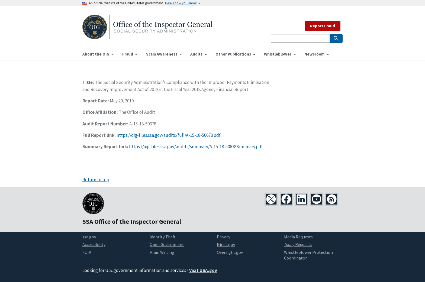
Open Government (167, 244)
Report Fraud (322, 25)
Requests (298, 244)
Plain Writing (162, 252)
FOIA (86, 252)
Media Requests (298, 236)
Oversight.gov (230, 252)
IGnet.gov (226, 244)
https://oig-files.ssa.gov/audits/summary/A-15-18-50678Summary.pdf (196, 147)
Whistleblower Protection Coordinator (308, 255)
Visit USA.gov (203, 270)
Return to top (95, 180)
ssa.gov (89, 236)
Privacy (223, 236)
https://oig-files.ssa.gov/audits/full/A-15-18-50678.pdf (169, 135)
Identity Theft (162, 236)
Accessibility (93, 244)
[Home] (147, 36)
